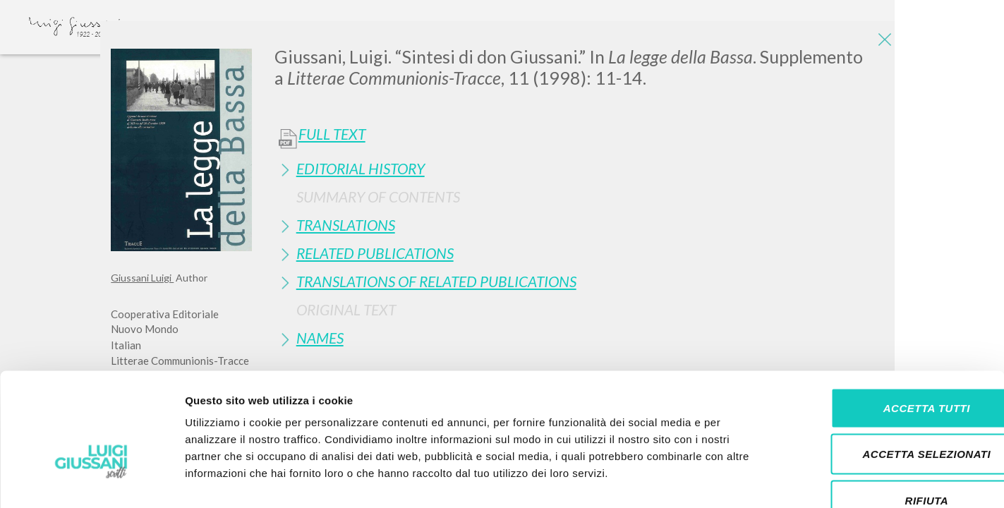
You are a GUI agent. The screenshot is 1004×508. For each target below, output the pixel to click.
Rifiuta (886, 415)
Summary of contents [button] (378, 196)
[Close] (883, 42)
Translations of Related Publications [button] (436, 281)
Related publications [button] (375, 253)
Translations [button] (345, 225)
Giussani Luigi (142, 278)
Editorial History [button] (360, 168)
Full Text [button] (331, 134)
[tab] (584, 168)
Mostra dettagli (742, 480)
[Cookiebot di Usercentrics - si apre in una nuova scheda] (91, 480)
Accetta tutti (885, 323)
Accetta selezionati (886, 369)
